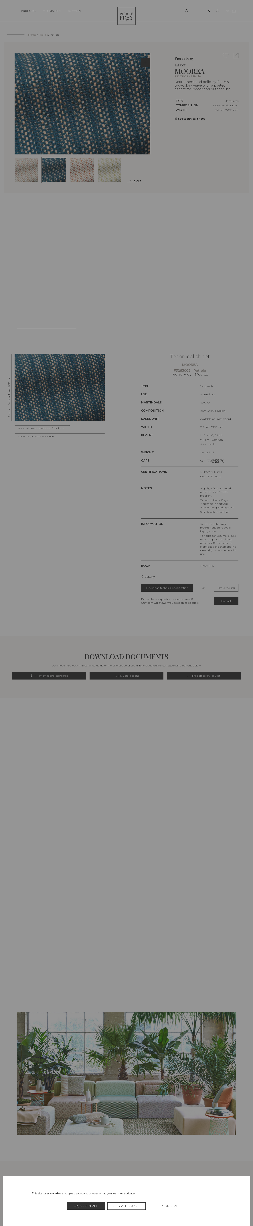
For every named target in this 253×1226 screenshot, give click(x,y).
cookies (55, 1193)
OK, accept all (86, 1206)
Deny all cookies (126, 1206)
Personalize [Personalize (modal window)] (167, 1206)
